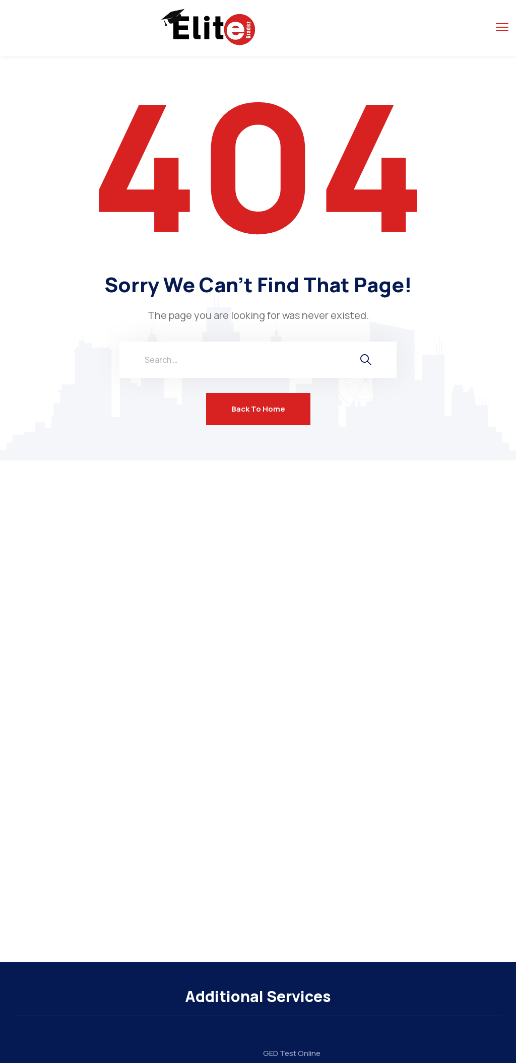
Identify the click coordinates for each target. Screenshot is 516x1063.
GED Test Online (291, 1053)
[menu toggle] (502, 27)
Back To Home (258, 409)
